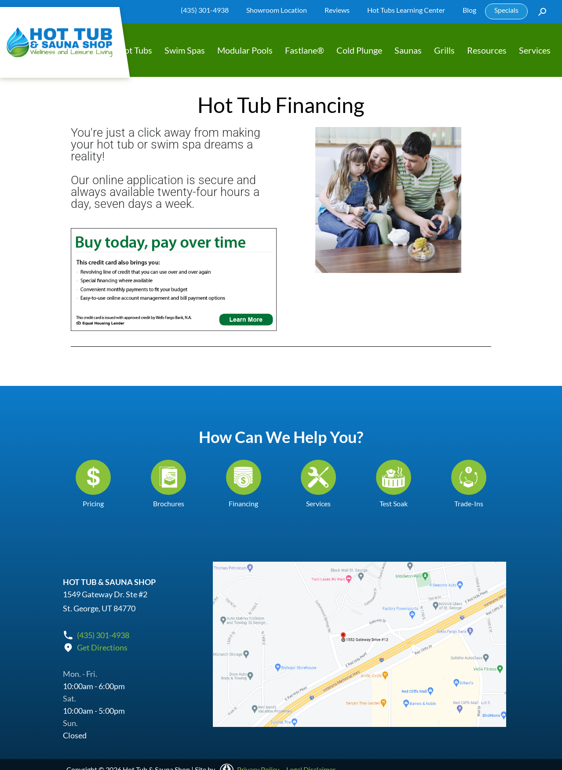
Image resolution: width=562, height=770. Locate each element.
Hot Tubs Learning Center (406, 10)
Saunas (408, 50)
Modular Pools (245, 50)
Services (535, 50)
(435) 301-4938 (205, 10)
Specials (506, 10)
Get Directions (102, 647)
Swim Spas (184, 50)
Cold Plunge (359, 50)
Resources (487, 50)
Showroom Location (276, 10)
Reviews (337, 10)
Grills (444, 50)
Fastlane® (304, 50)
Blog (469, 10)
